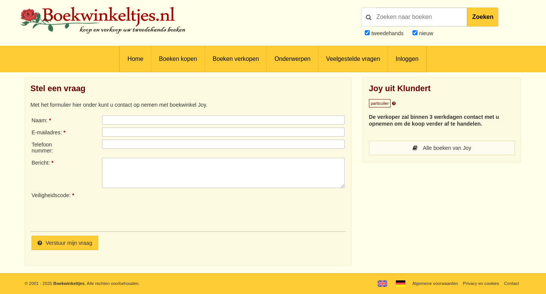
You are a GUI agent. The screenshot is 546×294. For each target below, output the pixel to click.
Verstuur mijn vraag (65, 243)
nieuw (425, 33)
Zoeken (482, 17)
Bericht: (40, 163)
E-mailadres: (46, 132)
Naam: (39, 120)
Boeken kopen (178, 59)
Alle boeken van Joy (442, 148)
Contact (511, 283)
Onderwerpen (293, 59)
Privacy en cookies (481, 283)
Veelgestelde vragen (353, 59)
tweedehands (387, 33)
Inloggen (406, 59)
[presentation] (165, 209)
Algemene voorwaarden (435, 283)
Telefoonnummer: (42, 148)
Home (135, 59)
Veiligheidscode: (51, 195)
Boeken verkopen (236, 59)
